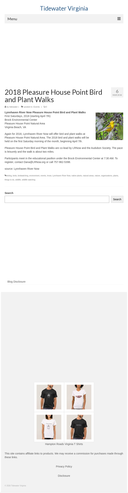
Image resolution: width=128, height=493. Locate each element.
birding (9, 176)
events (43, 176)
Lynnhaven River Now (61, 176)
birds (15, 176)
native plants (77, 176)
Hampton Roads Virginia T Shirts (64, 444)
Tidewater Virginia (64, 8)
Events (36, 107)
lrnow (49, 176)
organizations (106, 176)
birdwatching (23, 176)
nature (97, 176)
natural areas (88, 176)
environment (34, 176)
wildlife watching (28, 180)
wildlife (18, 180)
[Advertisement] (64, 51)
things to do (9, 180)
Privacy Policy (64, 466)
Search (9, 193)
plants (115, 176)
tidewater (13, 107)
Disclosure (64, 475)
